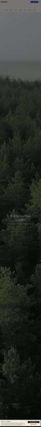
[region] (20, 423)
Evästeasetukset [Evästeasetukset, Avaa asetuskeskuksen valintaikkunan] (34, 424)
